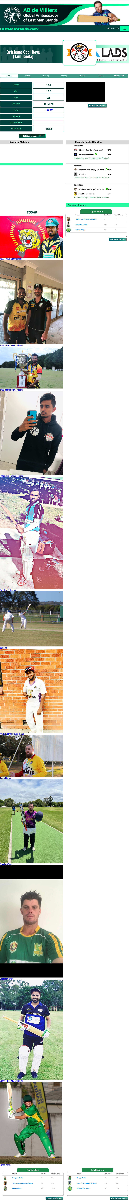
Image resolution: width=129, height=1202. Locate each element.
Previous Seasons (77, 205)
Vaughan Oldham (7, 978)
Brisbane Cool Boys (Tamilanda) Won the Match (91, 178)
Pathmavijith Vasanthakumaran (12, 475)
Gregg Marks (5, 1164)
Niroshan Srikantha (8, 590)
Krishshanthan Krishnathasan (12, 733)
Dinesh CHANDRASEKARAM (11, 259)
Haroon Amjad (80, 230)
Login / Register (112, 29)
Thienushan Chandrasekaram (11, 345)
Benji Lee (3, 647)
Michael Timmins (83, 1188)
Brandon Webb (5, 864)
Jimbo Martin (5, 778)
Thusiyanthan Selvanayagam (11, 389)
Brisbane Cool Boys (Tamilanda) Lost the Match (91, 158)
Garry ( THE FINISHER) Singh (11, 1080)
